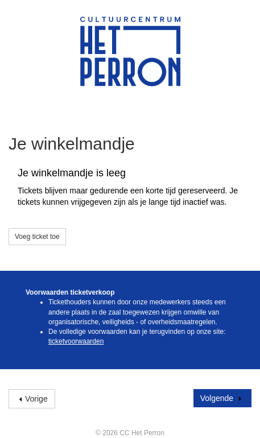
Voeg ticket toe (37, 237)
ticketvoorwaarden (76, 341)
